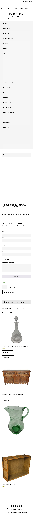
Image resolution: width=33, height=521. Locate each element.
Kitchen (25, 316)
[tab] (16, 309)
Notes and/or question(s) (9, 269)
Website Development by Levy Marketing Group (16, 519)
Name (4, 239)
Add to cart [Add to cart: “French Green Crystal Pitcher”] (7, 450)
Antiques (19, 316)
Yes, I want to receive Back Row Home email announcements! (14, 266)
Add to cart (13, 294)
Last (3, 249)
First (3, 244)
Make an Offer (9, 299)
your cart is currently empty (21, 8)
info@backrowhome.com (16, 516)
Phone (3, 259)
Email (4, 252)
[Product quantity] (4, 294)
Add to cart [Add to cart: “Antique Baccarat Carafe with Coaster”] (7, 359)
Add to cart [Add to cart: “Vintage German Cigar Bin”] (7, 498)
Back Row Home (16, 15)
